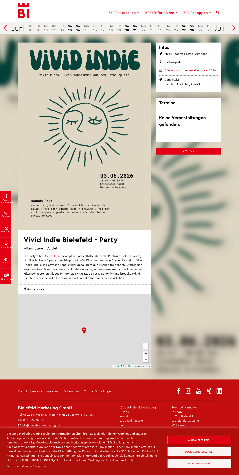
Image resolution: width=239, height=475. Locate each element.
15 (86, 28)
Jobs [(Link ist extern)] (124, 411)
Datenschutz (72, 391)
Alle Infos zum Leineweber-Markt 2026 (190, 70)
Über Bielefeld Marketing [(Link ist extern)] (138, 407)
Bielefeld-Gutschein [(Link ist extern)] (186, 420)
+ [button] (146, 354)
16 (95, 28)
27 (184, 28)
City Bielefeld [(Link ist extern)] (182, 416)
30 (209, 28)
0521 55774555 (33, 414)
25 (168, 28)
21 (135, 28)
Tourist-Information (185, 407)
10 (46, 28)
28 (192, 28)
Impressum (53, 391)
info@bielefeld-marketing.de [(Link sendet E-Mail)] (39, 425)
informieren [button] (161, 13)
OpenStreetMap (130, 366)
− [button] (146, 359)
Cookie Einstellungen (200, 451)
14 (78, 28)
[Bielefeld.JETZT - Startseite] (23, 11)
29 (200, 28)
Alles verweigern (199, 463)
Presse (124, 425)
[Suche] (218, 12)
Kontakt (23, 391)
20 (127, 28)
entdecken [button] (123, 13)
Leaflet (116, 366)
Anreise (37, 391)
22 (143, 28)
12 (62, 28)
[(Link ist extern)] (178, 391)
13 (70, 28)
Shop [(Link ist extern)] (177, 411)
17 (102, 28)
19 (119, 28)
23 (152, 28)
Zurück (189, 151)
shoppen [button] (196, 13)
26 (176, 28)
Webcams (178, 425)
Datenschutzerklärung (19, 465)
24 (159, 28)
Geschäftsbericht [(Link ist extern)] (133, 420)
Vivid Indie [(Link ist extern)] (52, 256)
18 (111, 28)
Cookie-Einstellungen (98, 391)
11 (54, 28)
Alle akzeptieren (199, 439)
